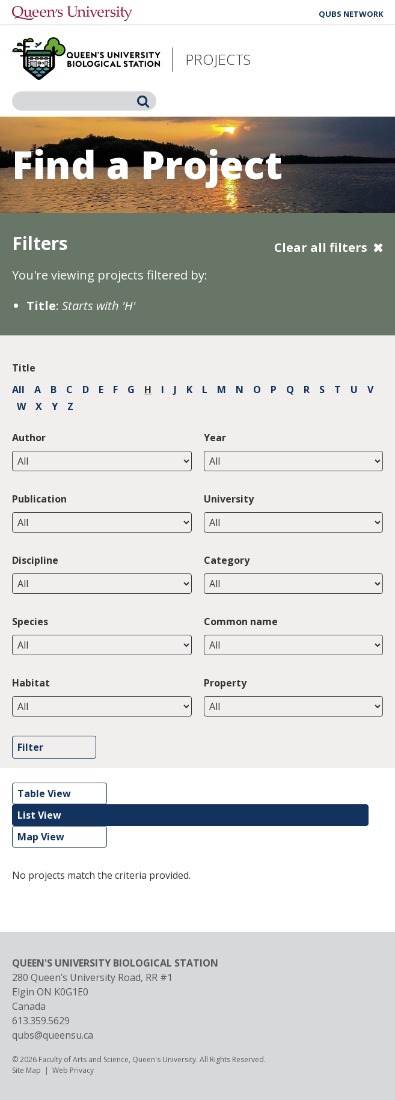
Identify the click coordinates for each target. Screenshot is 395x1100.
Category (227, 560)
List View (39, 815)
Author (29, 437)
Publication (39, 499)
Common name (241, 621)
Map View (40, 836)
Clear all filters (320, 247)
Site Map (26, 1070)
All (18, 389)
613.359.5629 (41, 1020)
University (229, 499)
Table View (44, 793)
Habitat (31, 682)
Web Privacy (73, 1070)
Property (225, 682)
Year (215, 437)
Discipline (35, 560)
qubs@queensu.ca (52, 1035)
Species (30, 621)
